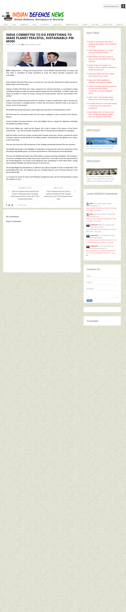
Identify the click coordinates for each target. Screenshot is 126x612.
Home (6, 24)
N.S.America (45, 24)
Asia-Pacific (57, 24)
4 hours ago (97, 210)
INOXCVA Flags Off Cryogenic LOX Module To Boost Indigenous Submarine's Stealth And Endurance (102, 67)
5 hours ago (98, 231)
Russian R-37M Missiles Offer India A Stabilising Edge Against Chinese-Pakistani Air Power (102, 44)
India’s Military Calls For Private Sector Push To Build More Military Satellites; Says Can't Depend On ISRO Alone (101, 114)
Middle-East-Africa (72, 24)
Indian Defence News (32, 45)
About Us (120, 24)
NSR (91, 203)
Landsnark (94, 225)
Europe (85, 24)
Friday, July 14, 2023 (13, 45)
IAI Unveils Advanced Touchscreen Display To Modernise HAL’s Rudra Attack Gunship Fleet (102, 105)
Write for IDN (107, 24)
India (14, 24)
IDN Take (95, 24)
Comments (21, 205)
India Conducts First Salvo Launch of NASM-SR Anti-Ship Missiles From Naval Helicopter (101, 59)
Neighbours (24, 24)
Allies (34, 24)
